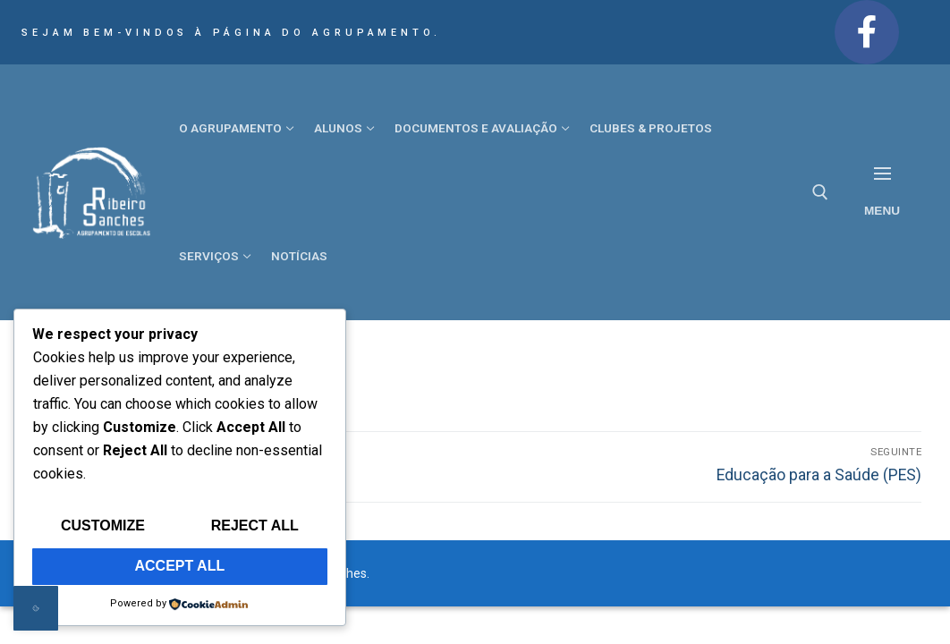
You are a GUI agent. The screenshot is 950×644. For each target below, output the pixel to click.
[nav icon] (882, 193)
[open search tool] (820, 192)
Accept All (179, 565)
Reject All (255, 525)
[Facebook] (867, 32)
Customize (103, 525)
